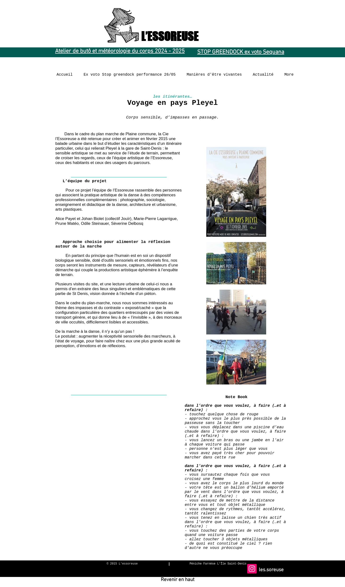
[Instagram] (252, 568)
